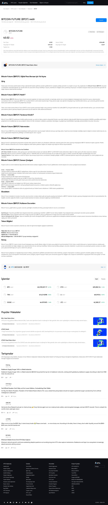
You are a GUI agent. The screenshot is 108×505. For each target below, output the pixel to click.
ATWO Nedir (5, 329)
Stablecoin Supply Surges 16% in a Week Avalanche (16, 369)
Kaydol (101, 20)
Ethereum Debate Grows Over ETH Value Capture (15, 440)
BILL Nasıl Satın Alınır (7, 318)
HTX (12, 267)
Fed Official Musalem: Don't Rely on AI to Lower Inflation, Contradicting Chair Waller (26, 388)
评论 (4, 412)
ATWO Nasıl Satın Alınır (8, 340)
